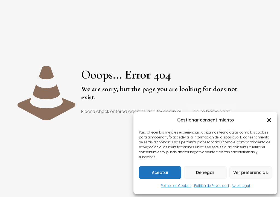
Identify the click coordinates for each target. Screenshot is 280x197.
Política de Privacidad (211, 185)
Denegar (205, 172)
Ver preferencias (250, 172)
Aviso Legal (241, 185)
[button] (269, 120)
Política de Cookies (176, 185)
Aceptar (160, 172)
